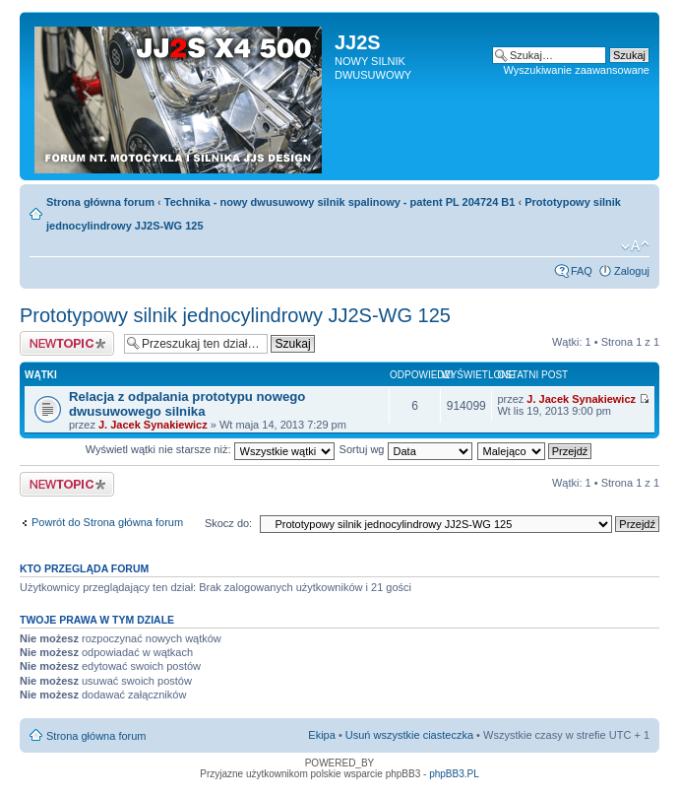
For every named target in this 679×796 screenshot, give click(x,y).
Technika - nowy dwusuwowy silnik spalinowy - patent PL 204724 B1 (340, 202)
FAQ (581, 271)
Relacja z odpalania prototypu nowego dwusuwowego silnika (187, 404)
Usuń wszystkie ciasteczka (409, 735)
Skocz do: (228, 523)
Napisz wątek (67, 343)
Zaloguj (631, 271)
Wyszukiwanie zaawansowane (576, 70)
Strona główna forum (100, 202)
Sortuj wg (406, 449)
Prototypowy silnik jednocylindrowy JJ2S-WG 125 (235, 315)
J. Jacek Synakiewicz (153, 425)
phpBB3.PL (454, 773)
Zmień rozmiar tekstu (635, 246)
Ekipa (322, 735)
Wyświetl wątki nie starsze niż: (210, 449)
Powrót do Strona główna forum (107, 522)
